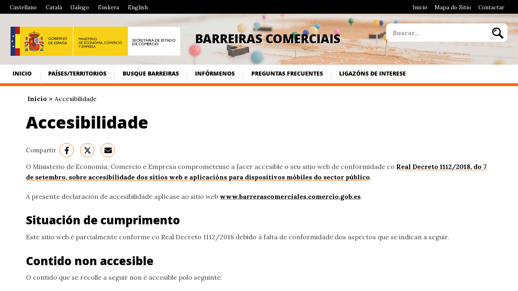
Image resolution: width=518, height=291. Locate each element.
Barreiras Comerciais (267, 38)
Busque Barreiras (151, 73)
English (138, 7)
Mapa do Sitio (453, 7)
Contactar (491, 7)
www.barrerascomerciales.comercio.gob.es (290, 196)
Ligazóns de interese (372, 73)
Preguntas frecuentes (287, 73)
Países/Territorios (77, 73)
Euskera (108, 7)
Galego (79, 7)
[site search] (436, 32)
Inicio (420, 7)
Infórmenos (215, 73)
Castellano (23, 7)
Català (54, 7)
